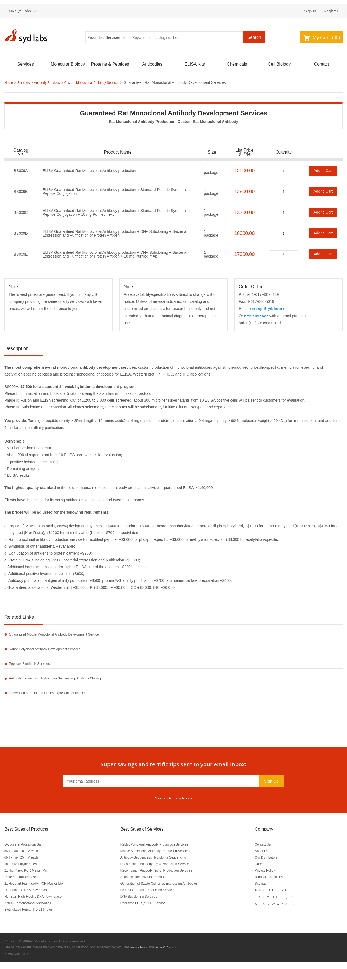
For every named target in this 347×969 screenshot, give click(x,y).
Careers (267, 872)
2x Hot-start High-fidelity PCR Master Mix (38, 891)
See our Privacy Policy (173, 806)
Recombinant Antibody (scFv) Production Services (163, 878)
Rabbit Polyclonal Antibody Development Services (52, 651)
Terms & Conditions (276, 885)
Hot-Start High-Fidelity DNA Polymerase (38, 904)
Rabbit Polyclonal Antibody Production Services (161, 852)
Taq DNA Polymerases (23, 872)
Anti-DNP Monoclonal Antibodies (31, 911)
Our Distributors (273, 865)
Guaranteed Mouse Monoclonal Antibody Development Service (62, 635)
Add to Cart (323, 170)
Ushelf (26, 961)
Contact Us (269, 852)
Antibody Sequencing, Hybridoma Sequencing (160, 865)
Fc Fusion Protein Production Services (153, 898)
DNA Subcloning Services (143, 904)
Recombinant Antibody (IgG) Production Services (162, 872)
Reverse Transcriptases (24, 885)
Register (331, 11)
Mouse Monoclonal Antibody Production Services (162, 859)
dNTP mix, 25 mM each (24, 865)
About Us (268, 859)
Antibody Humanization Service (147, 885)
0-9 (300, 911)
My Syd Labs (20, 11)
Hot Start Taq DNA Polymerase (30, 898)
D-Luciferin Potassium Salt (26, 852)
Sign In (310, 11)
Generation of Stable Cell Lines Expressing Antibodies (55, 700)
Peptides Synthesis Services (34, 667)
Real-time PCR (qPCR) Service (147, 911)
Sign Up (270, 788)
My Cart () (321, 37)
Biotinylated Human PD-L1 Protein (33, 917)
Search (254, 37)
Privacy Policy (272, 878)
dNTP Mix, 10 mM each (24, 859)
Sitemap (267, 891)
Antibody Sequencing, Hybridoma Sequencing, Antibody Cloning (64, 684)
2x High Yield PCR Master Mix (29, 878)
